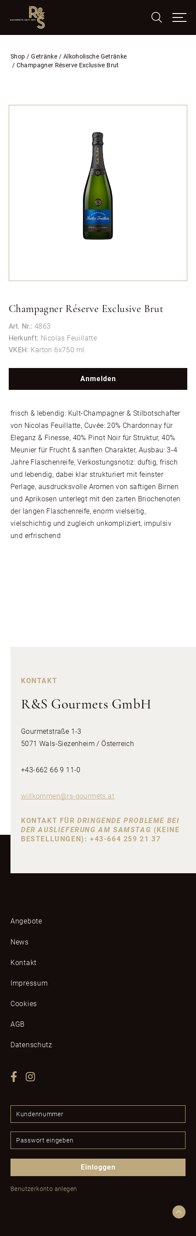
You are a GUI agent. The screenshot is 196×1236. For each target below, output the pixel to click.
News (19, 942)
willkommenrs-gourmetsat (67, 796)
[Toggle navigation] (179, 17)
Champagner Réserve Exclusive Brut (68, 65)
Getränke (44, 56)
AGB (17, 1024)
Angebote (26, 921)
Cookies (23, 1004)
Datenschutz (31, 1045)
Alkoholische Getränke (95, 56)
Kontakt (23, 962)
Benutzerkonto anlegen (43, 1189)
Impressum (29, 983)
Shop (17, 56)
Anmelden (98, 379)
